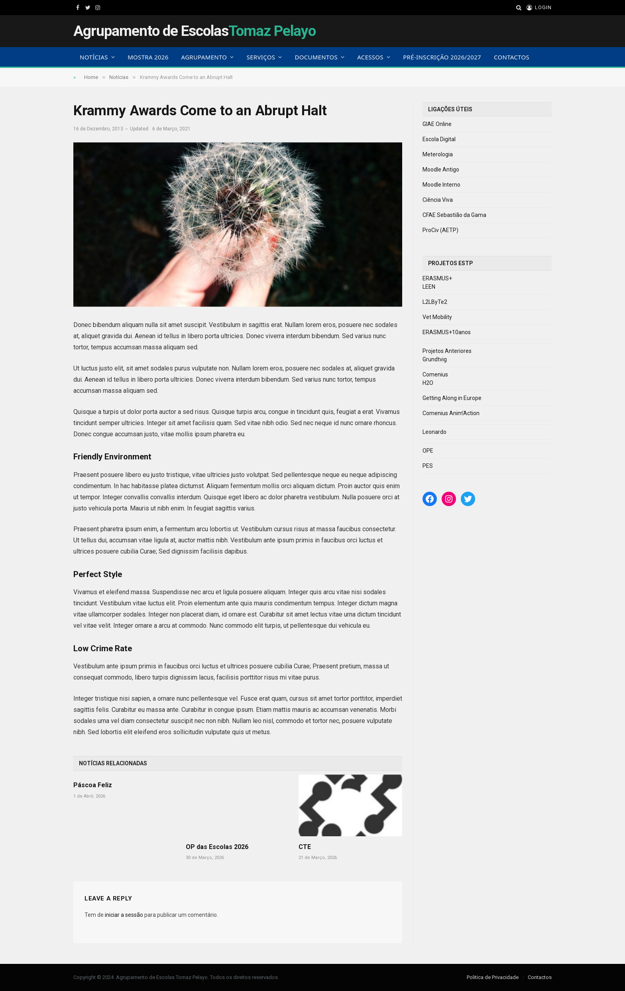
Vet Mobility (437, 317)
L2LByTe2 (435, 302)
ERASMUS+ (437, 278)
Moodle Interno (441, 184)
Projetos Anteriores (447, 351)
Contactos (511, 57)
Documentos (316, 57)
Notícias (94, 57)
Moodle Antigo (441, 169)
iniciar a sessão (124, 915)
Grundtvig (435, 359)
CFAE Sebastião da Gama (454, 215)
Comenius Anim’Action (451, 413)
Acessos (370, 57)
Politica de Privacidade (493, 977)
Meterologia (438, 154)
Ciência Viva (438, 200)
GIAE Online (437, 124)
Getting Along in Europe (452, 398)
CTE (305, 847)
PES (428, 466)
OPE (428, 450)
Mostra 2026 (148, 57)
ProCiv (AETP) (440, 230)
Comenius (435, 374)
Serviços (261, 57)
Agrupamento (204, 57)
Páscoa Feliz (92, 785)
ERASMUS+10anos (447, 332)
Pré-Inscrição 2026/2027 (442, 57)
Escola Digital (439, 139)
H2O (428, 383)
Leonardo (434, 432)
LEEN (429, 287)
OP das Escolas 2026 (217, 847)
